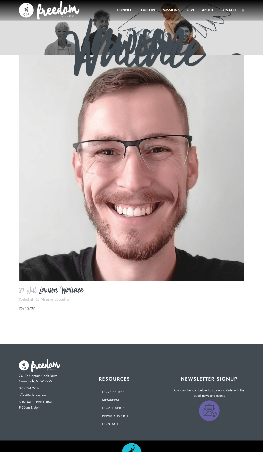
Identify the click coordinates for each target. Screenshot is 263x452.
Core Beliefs (113, 392)
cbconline (62, 299)
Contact (110, 424)
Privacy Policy (115, 416)
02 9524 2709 (29, 388)
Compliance (113, 408)
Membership (112, 400)
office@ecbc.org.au (32, 395)
